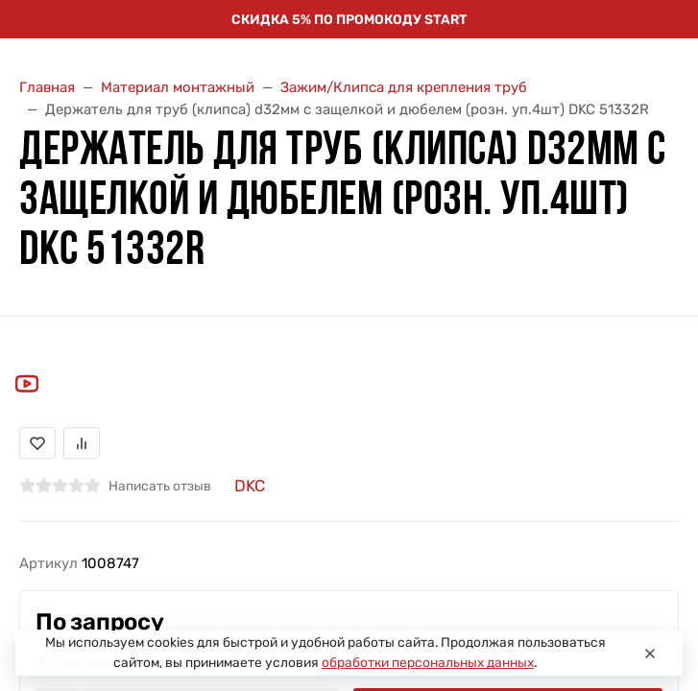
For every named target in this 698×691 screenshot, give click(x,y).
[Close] (650, 653)
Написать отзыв (159, 485)
